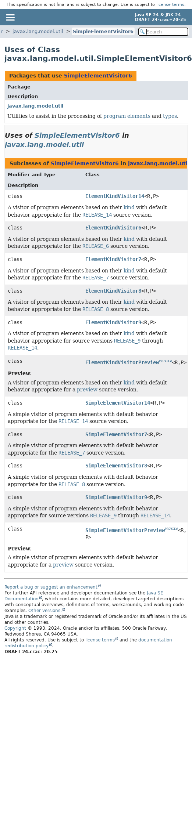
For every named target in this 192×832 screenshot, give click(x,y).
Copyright (15, 628)
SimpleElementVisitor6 (103, 31)
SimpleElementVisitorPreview (125, 530)
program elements (126, 116)
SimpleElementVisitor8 (116, 466)
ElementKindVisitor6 (113, 228)
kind (129, 207)
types (170, 116)
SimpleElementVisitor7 (116, 434)
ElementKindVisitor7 (113, 259)
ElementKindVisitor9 (113, 322)
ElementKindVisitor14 (114, 196)
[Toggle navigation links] (10, 17)
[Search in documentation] (163, 32)
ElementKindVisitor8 (113, 291)
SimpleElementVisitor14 (117, 403)
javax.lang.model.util (38, 31)
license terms (170, 4)
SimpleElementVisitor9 (116, 497)
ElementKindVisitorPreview (122, 362)
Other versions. (45, 610)
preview (87, 390)
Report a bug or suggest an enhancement (50, 587)
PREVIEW (165, 361)
